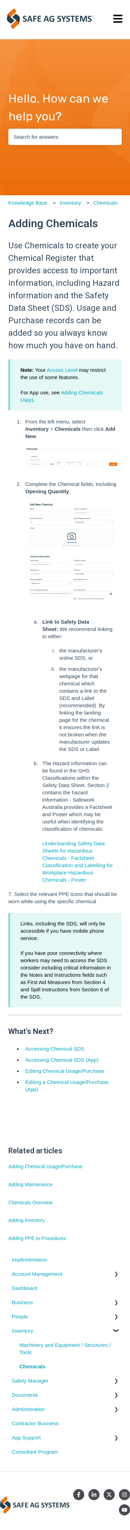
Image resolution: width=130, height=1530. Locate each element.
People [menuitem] (20, 1316)
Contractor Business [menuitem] (35, 1423)
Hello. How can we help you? (58, 107)
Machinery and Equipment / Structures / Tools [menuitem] (65, 1348)
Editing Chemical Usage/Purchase (64, 1071)
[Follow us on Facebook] (78, 1494)
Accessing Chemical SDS (54, 1049)
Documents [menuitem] (25, 1395)
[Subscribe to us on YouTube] (124, 1509)
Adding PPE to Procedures (37, 1238)
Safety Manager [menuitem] (30, 1381)
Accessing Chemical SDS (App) (61, 1060)
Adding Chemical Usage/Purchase (45, 1166)
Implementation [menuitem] (29, 1260)
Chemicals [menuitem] (32, 1366)
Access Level (62, 370)
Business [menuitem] (22, 1302)
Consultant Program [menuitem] (35, 1452)
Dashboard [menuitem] (24, 1288)
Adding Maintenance (30, 1184)
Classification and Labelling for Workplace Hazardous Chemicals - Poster (77, 872)
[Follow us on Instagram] (124, 1494)
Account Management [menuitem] (37, 1274)
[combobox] (65, 137)
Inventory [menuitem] (22, 1331)
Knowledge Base (27, 203)
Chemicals (105, 203)
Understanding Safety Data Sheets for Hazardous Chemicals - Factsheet (73, 850)
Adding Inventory (26, 1220)
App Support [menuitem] (26, 1438)
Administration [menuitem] (28, 1409)
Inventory (70, 203)
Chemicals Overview (30, 1202)
